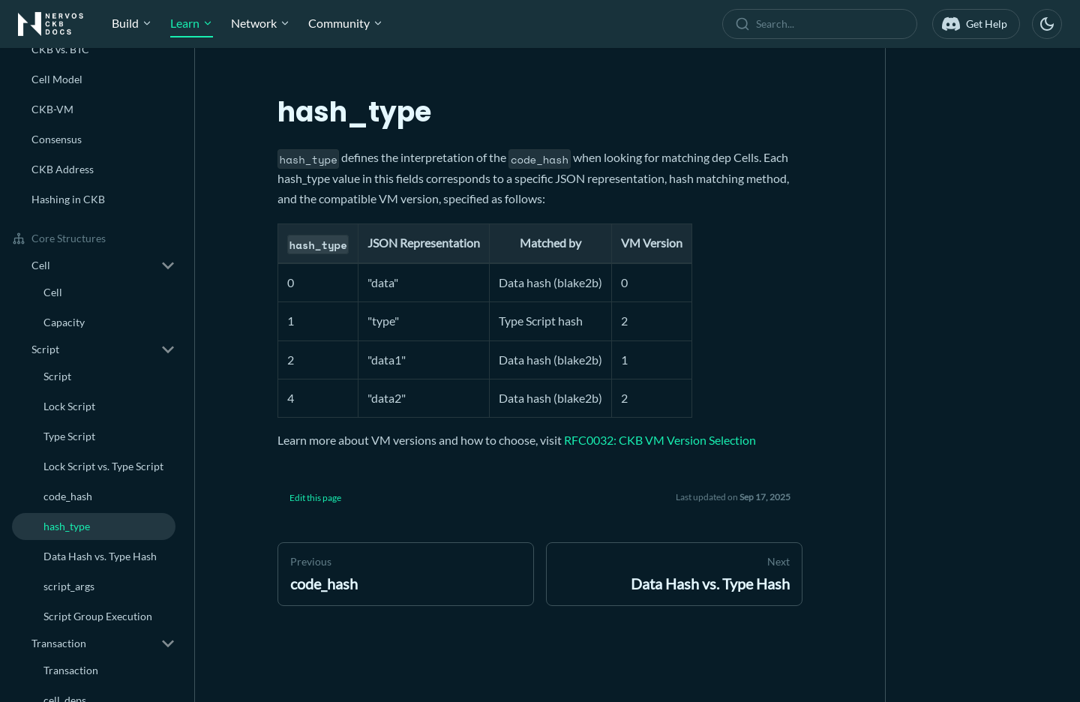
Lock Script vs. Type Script (104, 466)
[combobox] (822, 24)
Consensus (57, 139)
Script (57, 376)
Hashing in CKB (68, 199)
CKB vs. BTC (60, 49)
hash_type (67, 526)
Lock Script (69, 406)
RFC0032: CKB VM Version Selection (660, 440)
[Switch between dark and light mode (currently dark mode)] (1047, 24)
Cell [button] (41, 265)
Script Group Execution (98, 616)
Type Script (69, 436)
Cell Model (57, 79)
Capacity (64, 322)
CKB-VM (53, 109)
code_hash (68, 496)
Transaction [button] (59, 643)
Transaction (71, 670)
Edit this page (315, 497)
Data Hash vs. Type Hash (100, 556)
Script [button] (45, 349)
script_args (69, 586)
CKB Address (63, 169)
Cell (53, 292)
